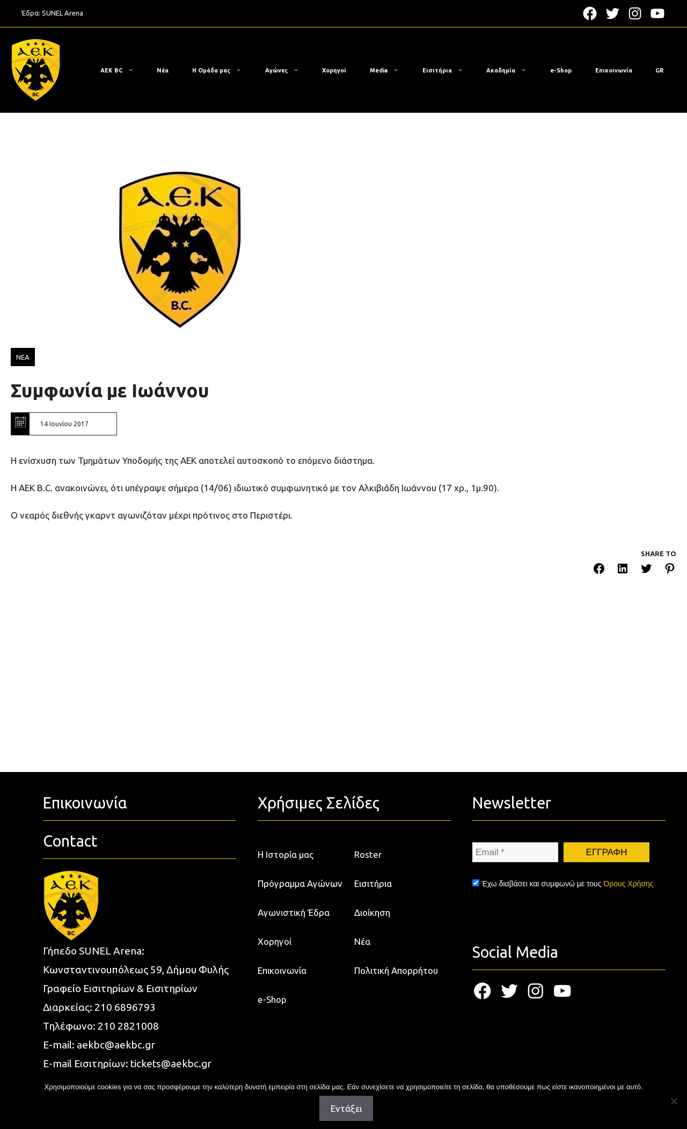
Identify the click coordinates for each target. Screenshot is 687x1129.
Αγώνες (287, 70)
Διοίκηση (372, 912)
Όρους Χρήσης (628, 883)
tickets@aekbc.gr (170, 1063)
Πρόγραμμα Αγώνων (300, 883)
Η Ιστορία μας (285, 854)
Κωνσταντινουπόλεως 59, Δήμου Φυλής (136, 969)
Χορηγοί (334, 70)
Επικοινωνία (613, 70)
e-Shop (561, 70)
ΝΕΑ (23, 357)
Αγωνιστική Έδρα (294, 912)
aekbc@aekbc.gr (116, 1045)
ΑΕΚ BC (122, 70)
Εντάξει (346, 1108)
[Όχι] (673, 1101)
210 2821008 (128, 1026)
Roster (368, 854)
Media (390, 70)
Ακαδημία (511, 70)
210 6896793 (125, 1007)
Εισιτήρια (448, 70)
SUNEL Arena (62, 13)
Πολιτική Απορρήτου (396, 970)
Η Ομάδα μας (222, 70)
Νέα (163, 70)
